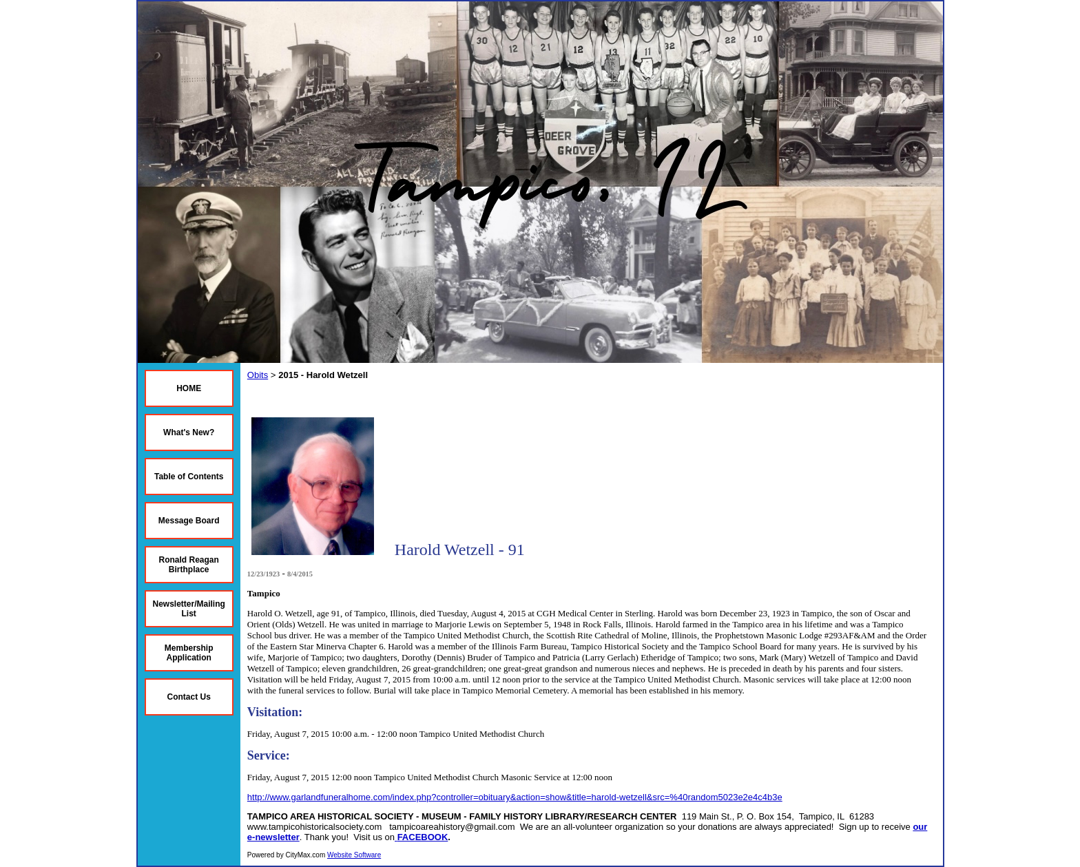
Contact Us (189, 697)
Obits (257, 375)
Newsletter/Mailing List (189, 608)
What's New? (188, 432)
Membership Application (189, 652)
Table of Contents (188, 476)
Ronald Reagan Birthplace (189, 564)
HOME (188, 388)
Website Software (354, 855)
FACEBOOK (422, 837)
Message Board (189, 520)
